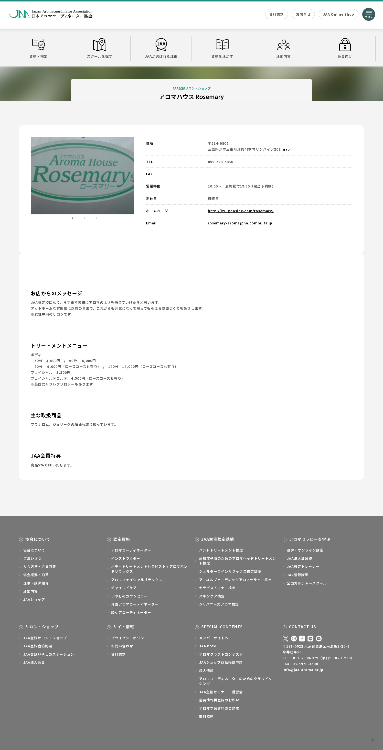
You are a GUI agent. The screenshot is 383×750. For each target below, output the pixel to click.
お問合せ (303, 14)
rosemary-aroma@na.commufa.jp (240, 223)
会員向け (344, 48)
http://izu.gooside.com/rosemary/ (241, 210)
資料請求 (276, 14)
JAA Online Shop (338, 14)
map (286, 149)
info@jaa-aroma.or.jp (303, 669)
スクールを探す (99, 48)
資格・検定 (38, 48)
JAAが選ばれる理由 (161, 48)
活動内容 (283, 48)
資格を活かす (222, 48)
